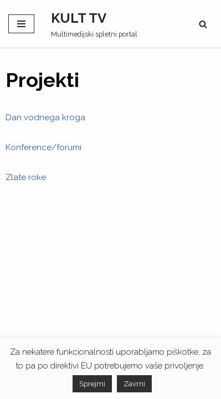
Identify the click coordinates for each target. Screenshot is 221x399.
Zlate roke (26, 177)
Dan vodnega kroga (45, 117)
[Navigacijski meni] (21, 23)
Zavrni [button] (134, 384)
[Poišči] (203, 24)
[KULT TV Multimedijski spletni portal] (94, 24)
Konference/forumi (43, 147)
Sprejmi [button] (92, 384)
